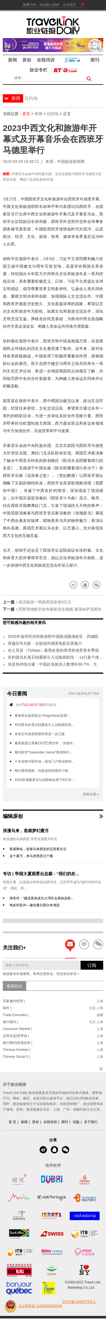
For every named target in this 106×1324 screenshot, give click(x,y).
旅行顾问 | (10, 1022)
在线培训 (50, 1122)
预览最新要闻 (67, 974)
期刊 (64, 1122)
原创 (35, 1122)
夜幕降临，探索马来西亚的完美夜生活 (37, 849)
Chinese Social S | (16, 1057)
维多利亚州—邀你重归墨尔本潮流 (34, 905)
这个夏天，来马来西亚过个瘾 (31, 856)
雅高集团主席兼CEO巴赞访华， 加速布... (45, 743)
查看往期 (91, 794)
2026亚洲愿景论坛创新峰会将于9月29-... (45, 780)
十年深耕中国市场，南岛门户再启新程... (44, 761)
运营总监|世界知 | (16, 1036)
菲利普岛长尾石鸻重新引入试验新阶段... (44, 725)
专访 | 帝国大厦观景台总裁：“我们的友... (41, 873)
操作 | (7, 1008)
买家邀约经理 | (14, 1001)
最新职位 (14, 986)
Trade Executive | (16, 1015)
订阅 (91, 965)
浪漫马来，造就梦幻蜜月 (26, 830)
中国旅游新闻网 (71, 161)
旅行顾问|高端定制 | (17, 1043)
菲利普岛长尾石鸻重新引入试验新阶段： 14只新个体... (55, 657)
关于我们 (90, 1122)
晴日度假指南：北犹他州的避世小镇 (41, 771)
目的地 (53, 113)
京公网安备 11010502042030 (32, 1306)
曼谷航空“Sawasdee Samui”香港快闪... (43, 752)
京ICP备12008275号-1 (79, 1302)
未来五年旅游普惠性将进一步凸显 (40, 734)
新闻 (38, 113)
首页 (26, 113)
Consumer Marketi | (17, 1029)
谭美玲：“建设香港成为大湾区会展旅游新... (41, 898)
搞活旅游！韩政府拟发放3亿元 (44, 602)
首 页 (12, 1122)
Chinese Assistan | (16, 1050)
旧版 (76, 1122)
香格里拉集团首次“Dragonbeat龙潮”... (43, 716)
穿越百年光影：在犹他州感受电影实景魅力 (45, 643)
